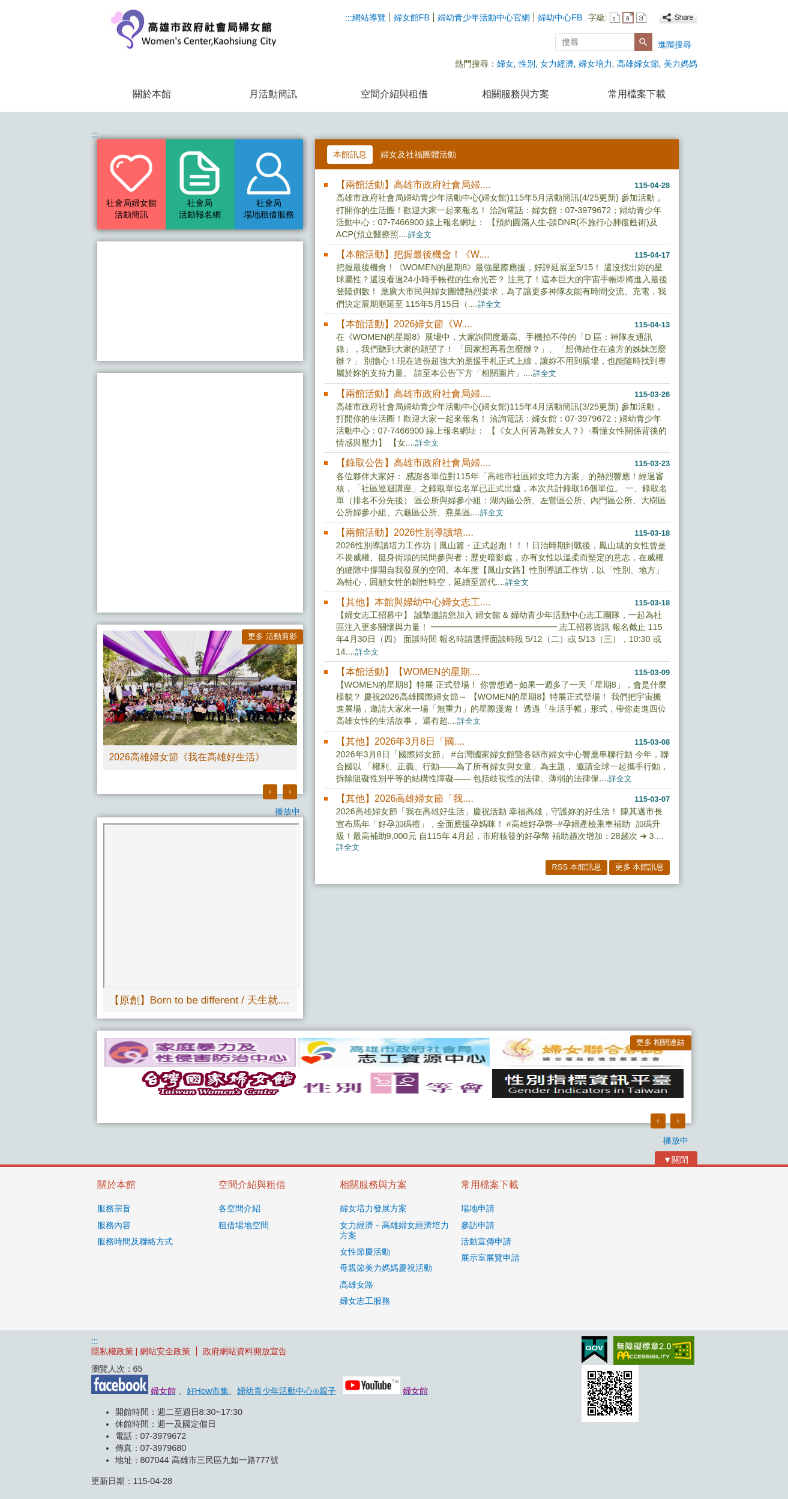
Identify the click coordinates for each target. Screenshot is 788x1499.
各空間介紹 (239, 1208)
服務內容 (114, 1225)
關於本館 (152, 94)
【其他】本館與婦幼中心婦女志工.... (413, 602)
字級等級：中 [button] (628, 17)
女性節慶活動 (365, 1251)
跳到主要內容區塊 (6, 6)
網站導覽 (369, 17)
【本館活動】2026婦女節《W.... (404, 324)
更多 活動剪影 (272, 636)
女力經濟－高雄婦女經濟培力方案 (394, 1230)
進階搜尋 (674, 44)
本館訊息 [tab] (350, 154)
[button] (643, 42)
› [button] (290, 791)
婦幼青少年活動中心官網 (484, 17)
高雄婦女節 (638, 63)
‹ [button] (270, 791)
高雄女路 (356, 1284)
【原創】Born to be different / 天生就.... (199, 1000)
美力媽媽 (680, 63)
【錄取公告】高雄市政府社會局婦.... (413, 463)
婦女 (505, 63)
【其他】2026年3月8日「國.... (400, 741)
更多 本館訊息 (639, 866)
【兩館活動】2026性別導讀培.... (405, 532)
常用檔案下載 (637, 94)
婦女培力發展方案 (373, 1208)
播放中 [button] (287, 811)
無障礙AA (653, 1350)
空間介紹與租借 (394, 94)
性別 (527, 63)
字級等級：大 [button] (641, 18)
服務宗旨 (114, 1208)
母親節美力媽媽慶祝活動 (386, 1268)
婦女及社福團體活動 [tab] (418, 154)
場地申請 (478, 1208)
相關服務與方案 (515, 94)
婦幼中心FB (560, 17)
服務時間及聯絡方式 (135, 1241)
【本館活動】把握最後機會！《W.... (413, 254)
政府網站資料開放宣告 (245, 1351)
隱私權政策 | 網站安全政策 (141, 1351)
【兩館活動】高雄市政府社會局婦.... (413, 185)
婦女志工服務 (365, 1301)
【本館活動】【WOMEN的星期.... (408, 672)
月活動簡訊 (273, 94)
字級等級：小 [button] (615, 18)
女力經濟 (557, 63)
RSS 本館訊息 (576, 866)
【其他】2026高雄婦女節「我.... (405, 798)
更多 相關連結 (660, 1042)
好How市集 (208, 1391)
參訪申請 (478, 1225)
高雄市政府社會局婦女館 (192, 29)
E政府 (594, 1349)
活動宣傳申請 (486, 1241)
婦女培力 (595, 63)
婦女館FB (412, 17)
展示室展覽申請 (490, 1257)
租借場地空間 (243, 1225)
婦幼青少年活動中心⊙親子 (286, 1391)
